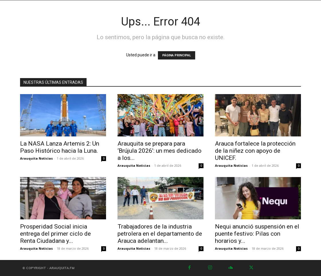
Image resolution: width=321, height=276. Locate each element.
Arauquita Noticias (36, 158)
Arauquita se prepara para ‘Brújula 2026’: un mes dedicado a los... (159, 150)
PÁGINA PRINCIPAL (176, 55)
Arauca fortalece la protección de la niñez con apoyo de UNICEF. (255, 150)
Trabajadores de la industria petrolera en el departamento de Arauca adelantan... (160, 233)
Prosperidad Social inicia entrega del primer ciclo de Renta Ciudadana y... (55, 233)
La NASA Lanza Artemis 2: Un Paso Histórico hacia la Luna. (59, 147)
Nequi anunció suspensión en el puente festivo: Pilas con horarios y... (257, 233)
